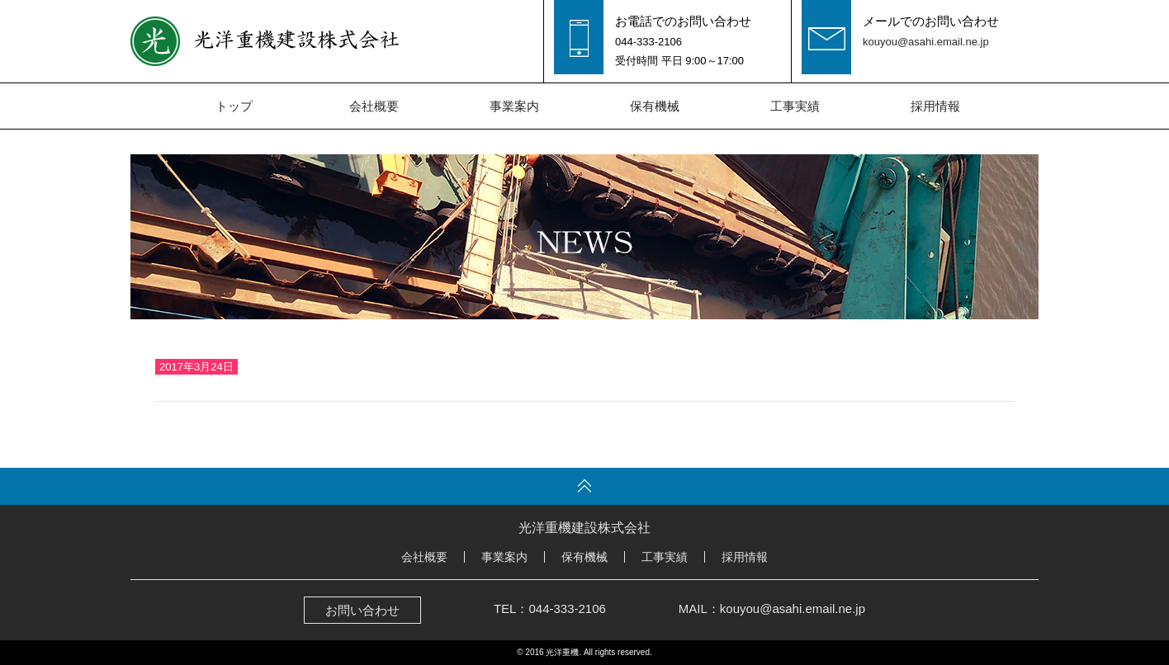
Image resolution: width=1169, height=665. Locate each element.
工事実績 (795, 106)
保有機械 (654, 106)
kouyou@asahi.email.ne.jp (926, 41)
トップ (234, 106)
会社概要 (374, 106)
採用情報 (935, 106)
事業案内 (514, 106)
